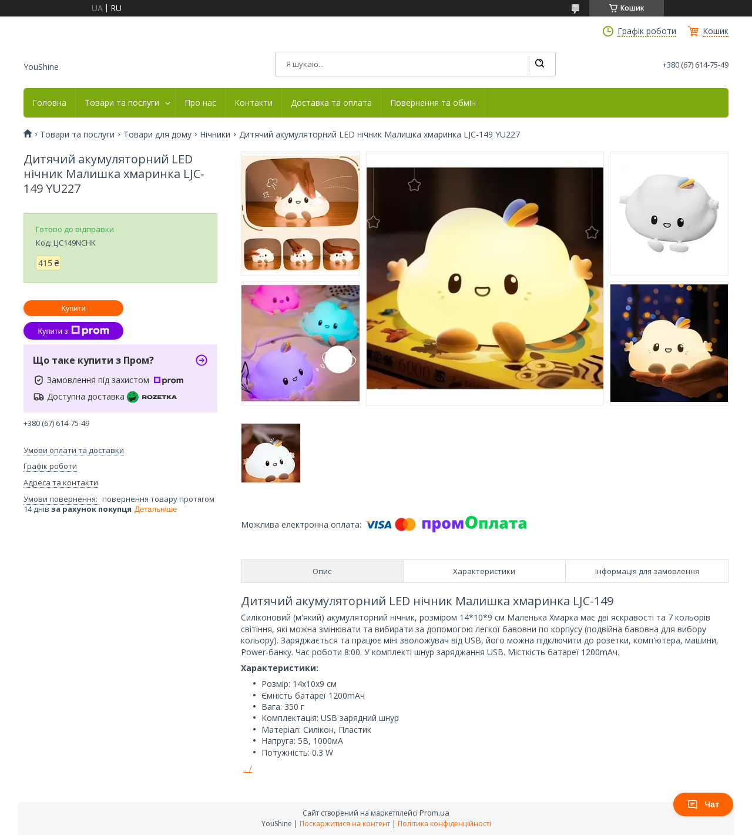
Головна (49, 103)
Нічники (215, 134)
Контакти (253, 103)
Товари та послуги (122, 103)
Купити (73, 308)
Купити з (73, 331)
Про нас (200, 103)
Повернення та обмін (433, 103)
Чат (703, 804)
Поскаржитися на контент (345, 824)
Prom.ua (434, 812)
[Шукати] (539, 64)
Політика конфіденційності (444, 824)
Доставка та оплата (331, 103)
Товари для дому (157, 134)
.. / (247, 768)
